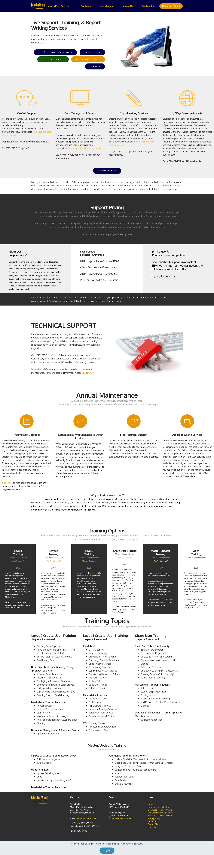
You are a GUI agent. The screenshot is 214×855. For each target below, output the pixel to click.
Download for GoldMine (158, 807)
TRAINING (95, 66)
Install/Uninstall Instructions (160, 815)
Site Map (152, 827)
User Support (107, 6)
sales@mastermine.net (86, 818)
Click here (7, 483)
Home (150, 804)
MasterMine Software (59, 6)
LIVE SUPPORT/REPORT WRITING (55, 52)
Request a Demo (171, 6)
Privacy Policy (154, 818)
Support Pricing (92, 52)
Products (86, 6)
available (56, 189)
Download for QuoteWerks (160, 810)
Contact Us (148, 6)
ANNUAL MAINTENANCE (88, 59)
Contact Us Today (107, 171)
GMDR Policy (153, 821)
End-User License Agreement (160, 813)
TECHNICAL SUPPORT (53, 59)
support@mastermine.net (120, 818)
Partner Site (153, 824)
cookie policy (135, 848)
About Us (128, 6)
